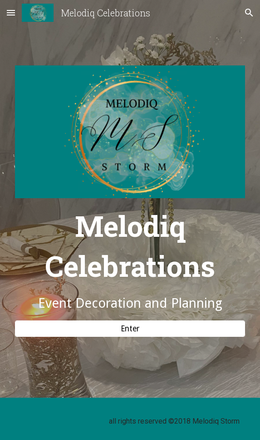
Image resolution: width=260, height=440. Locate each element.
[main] (130, 259)
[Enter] (130, 328)
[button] (11, 12)
